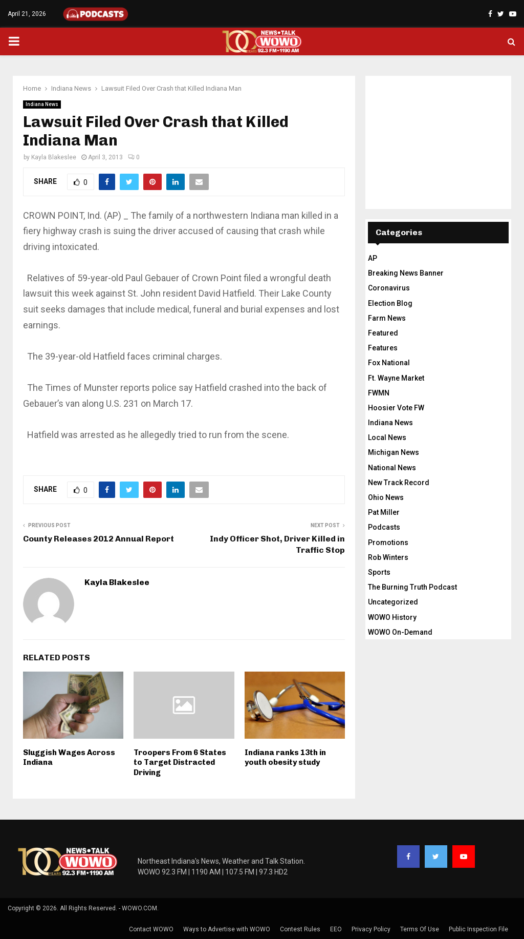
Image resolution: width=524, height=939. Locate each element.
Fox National (389, 363)
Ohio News (386, 497)
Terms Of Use (419, 929)
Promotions (388, 542)
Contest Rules (300, 929)
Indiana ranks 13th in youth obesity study (285, 757)
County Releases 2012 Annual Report (98, 539)
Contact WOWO (151, 929)
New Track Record (398, 482)
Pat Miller (384, 512)
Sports (379, 572)
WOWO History (392, 617)
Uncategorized (393, 602)
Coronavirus (389, 288)
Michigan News (393, 452)
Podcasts (384, 527)
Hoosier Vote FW (396, 408)
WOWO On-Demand (400, 632)
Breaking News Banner (406, 273)
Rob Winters (388, 557)
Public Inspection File (478, 929)
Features (383, 348)
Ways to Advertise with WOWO (226, 929)
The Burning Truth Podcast (412, 587)
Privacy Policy (371, 929)
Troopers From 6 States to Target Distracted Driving (180, 762)
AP (372, 258)
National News (392, 468)
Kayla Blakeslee (53, 157)
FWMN (378, 393)
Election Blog (390, 303)
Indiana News (42, 104)
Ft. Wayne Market (396, 378)
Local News (387, 437)
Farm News (387, 318)
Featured (383, 333)
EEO (336, 929)
